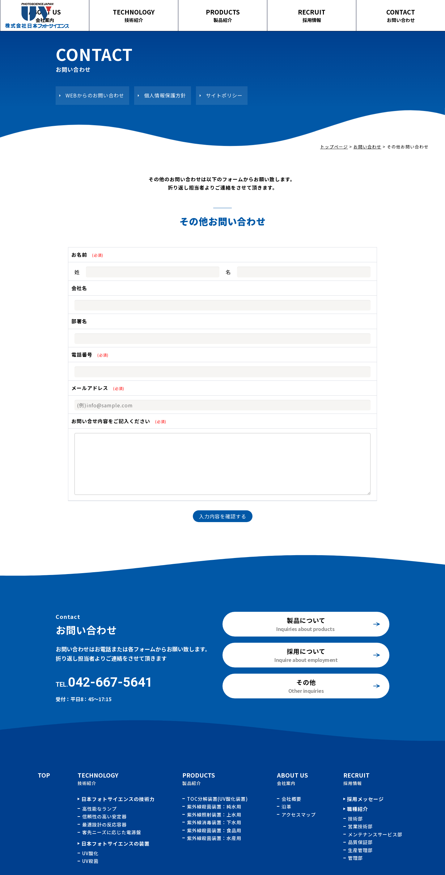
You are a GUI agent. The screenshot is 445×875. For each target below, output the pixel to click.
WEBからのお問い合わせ (95, 95)
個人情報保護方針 (165, 95)
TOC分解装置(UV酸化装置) (218, 799)
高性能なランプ (99, 808)
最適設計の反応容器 (104, 824)
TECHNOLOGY (185, 11)
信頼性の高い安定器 (104, 816)
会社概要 (291, 799)
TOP (44, 775)
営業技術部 (360, 826)
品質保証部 (360, 842)
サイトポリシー (224, 95)
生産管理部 (360, 850)
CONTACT (408, 11)
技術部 (355, 818)
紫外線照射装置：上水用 (215, 814)
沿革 (286, 806)
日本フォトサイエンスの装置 (115, 843)
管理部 (355, 858)
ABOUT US (111, 11)
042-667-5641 (110, 682)
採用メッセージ (365, 799)
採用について (306, 651)
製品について (306, 620)
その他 (306, 682)
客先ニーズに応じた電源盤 (111, 832)
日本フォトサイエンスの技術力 (118, 799)
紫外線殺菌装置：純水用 (215, 806)
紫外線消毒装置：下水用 (215, 822)
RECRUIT (334, 11)
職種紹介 (357, 809)
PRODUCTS (260, 11)
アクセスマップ (299, 814)
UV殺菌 (90, 861)
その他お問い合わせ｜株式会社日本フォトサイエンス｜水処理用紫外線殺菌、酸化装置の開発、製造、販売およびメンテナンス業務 (37, 15)
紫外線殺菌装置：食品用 (215, 830)
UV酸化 (90, 853)
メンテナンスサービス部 (375, 834)
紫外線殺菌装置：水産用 (214, 838)
